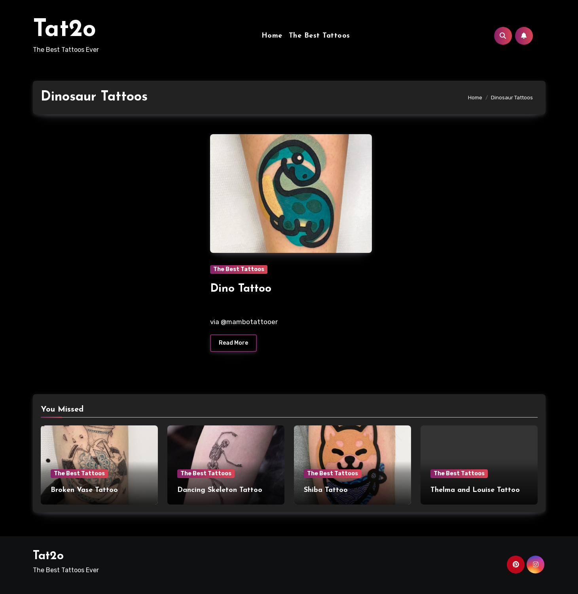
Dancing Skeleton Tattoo (219, 490)
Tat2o (64, 30)
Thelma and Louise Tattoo (475, 490)
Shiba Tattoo (326, 490)
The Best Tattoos (319, 36)
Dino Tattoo (240, 288)
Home (272, 36)
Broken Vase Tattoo (84, 490)
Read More (233, 343)
